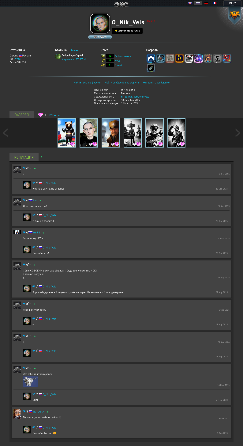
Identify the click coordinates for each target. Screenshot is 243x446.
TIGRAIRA (38, 411)
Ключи (74, 50)
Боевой (118, 65)
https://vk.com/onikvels (135, 96)
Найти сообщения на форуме (122, 82)
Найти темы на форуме (86, 82)
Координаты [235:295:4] (74, 59)
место (54, 115)
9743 (18, 58)
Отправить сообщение (156, 82)
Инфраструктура (122, 56)
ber (35, 200)
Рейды (118, 60)
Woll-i (36, 232)
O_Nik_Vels (49, 183)
